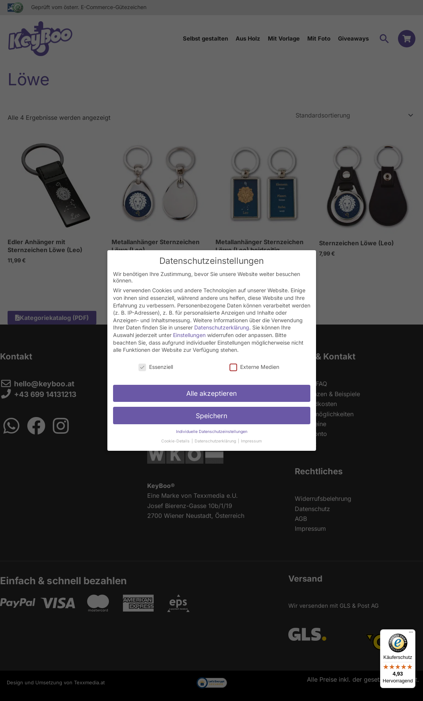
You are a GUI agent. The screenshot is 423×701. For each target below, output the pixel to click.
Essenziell (155, 362)
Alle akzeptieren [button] (211, 389)
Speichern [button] (211, 412)
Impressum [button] (251, 436)
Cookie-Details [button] (176, 436)
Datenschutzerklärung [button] (216, 436)
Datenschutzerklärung (221, 323)
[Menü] (410, 633)
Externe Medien (254, 362)
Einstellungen (189, 331)
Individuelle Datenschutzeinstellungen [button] (211, 427)
